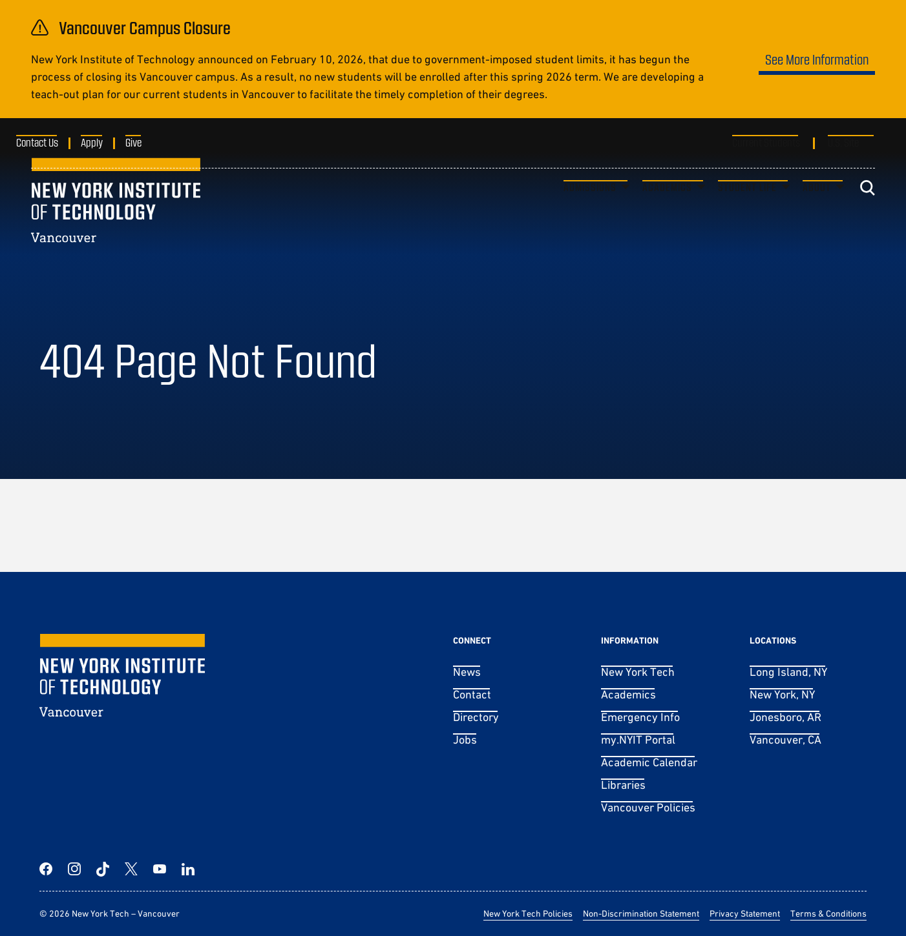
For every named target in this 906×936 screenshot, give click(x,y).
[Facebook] (45, 868)
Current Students (766, 142)
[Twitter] (131, 868)
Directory (476, 717)
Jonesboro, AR (785, 717)
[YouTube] (159, 868)
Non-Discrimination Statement (641, 913)
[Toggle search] (867, 211)
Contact (472, 694)
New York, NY (782, 694)
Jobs (465, 739)
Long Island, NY (788, 671)
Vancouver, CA (785, 739)
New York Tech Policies (528, 913)
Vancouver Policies (648, 807)
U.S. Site (843, 142)
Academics (667, 211)
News (467, 671)
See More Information (817, 59)
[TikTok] (102, 868)
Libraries (623, 784)
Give (148, 142)
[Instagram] (74, 868)
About (817, 211)
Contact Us (52, 142)
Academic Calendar (649, 762)
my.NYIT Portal (638, 739)
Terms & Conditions (828, 913)
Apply (107, 142)
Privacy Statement (745, 913)
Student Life (747, 211)
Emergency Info (640, 717)
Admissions (590, 211)
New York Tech (638, 671)
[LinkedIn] (188, 868)
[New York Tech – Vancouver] (115, 223)
